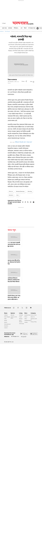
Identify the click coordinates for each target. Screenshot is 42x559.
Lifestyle (21, 315)
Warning (30, 191)
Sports (5, 322)
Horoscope (21, 323)
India (5, 318)
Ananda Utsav (27, 315)
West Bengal (7, 31)
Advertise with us (34, 319)
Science (6, 327)
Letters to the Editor (14, 317)
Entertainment (7, 324)
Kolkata (6, 315)
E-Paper (4, 23)
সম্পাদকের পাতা (32, 28)
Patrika (26, 322)
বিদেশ (25, 28)
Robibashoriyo (27, 320)
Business (6, 326)
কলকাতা (10, 28)
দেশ (21, 28)
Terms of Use (33, 315)
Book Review (20, 321)
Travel (20, 316)
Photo (25, 316)
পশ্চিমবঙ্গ (16, 28)
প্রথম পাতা (4, 28)
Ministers (11, 195)
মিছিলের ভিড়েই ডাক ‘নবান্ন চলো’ (23, 142)
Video (25, 318)
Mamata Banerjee (20, 191)
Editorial (12, 315)
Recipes (20, 318)
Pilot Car (11, 191)
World (5, 320)
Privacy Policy (34, 321)
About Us (33, 316)
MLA (17, 195)
